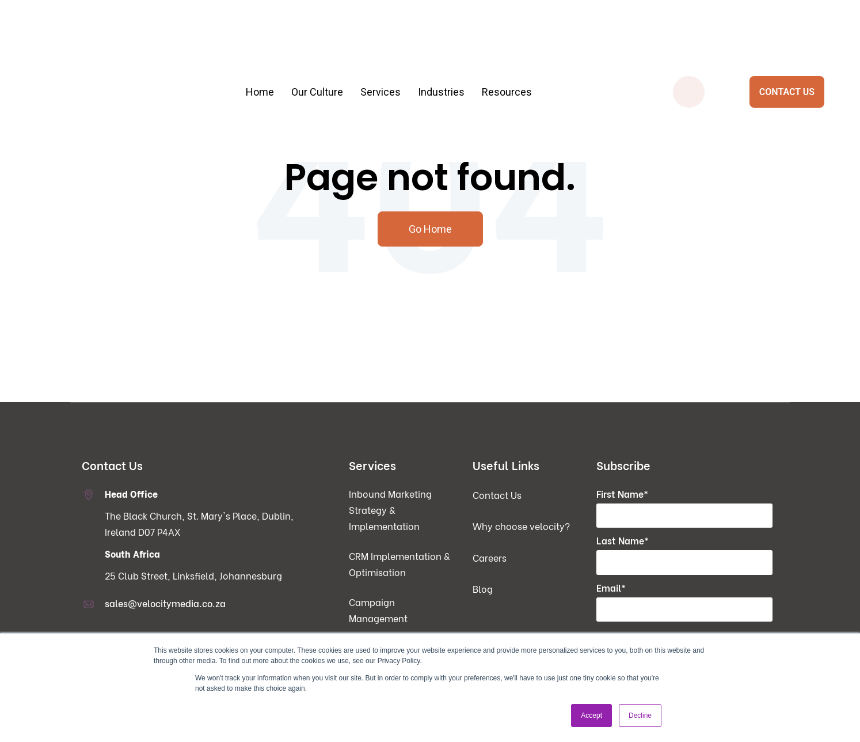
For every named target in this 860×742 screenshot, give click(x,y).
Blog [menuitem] (483, 589)
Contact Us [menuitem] (497, 495)
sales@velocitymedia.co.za (165, 603)
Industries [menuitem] (441, 52)
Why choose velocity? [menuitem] (521, 526)
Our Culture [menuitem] (317, 52)
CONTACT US (787, 52)
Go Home (430, 229)
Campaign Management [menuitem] (378, 610)
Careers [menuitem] (490, 558)
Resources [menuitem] (507, 52)
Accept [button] (591, 715)
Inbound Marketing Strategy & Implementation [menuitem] (390, 510)
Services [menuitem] (380, 52)
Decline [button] (640, 715)
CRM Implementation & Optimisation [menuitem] (399, 564)
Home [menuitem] (260, 52)
